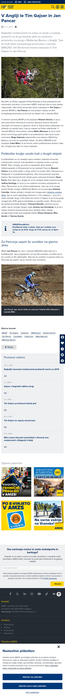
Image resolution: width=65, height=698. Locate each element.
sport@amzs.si (30, 611)
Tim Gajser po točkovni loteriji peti (20, 403)
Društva (7, 627)
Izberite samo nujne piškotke (32, 685)
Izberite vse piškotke (32, 676)
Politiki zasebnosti (50, 578)
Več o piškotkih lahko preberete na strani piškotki (30, 667)
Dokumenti (8, 633)
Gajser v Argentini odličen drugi (19, 386)
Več (5, 376)
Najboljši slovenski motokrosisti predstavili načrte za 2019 (31, 369)
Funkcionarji (9, 630)
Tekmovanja (8, 624)
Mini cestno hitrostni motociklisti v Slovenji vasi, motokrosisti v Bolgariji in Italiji (26, 439)
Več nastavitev (32, 692)
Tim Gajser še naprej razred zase (19, 420)
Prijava (57, 584)
